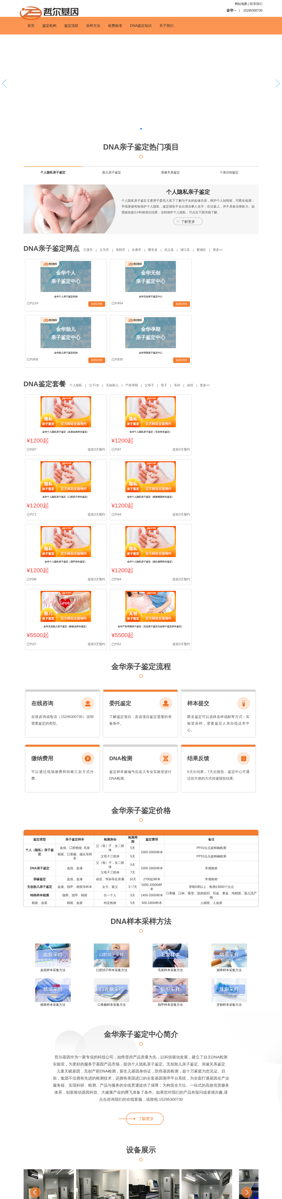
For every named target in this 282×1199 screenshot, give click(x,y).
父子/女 (97, 331)
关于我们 (166, 26)
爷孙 (189, 331)
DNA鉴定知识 (141, 26)
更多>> (234, 249)
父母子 (158, 331)
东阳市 (125, 249)
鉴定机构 (49, 26)
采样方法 (93, 26)
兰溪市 (89, 249)
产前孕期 (138, 331)
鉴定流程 (71, 26)
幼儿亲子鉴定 (246, 1173)
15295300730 (252, 10)
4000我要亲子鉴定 (225, 1173)
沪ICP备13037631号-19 (166, 1192)
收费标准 (115, 26)
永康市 (143, 249)
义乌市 (107, 249)
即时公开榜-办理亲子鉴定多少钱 (236, 1183)
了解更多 (188, 222)
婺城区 (215, 249)
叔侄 (204, 331)
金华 (229, 10)
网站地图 (241, 3)
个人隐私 (76, 331)
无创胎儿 (117, 331)
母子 (174, 331)
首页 (30, 26)
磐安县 (161, 249)
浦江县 (197, 249)
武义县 (179, 249)
